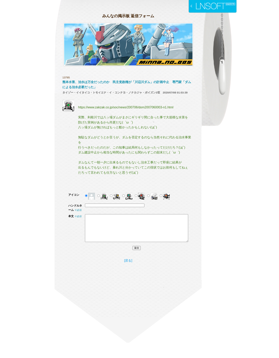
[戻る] (128, 260)
